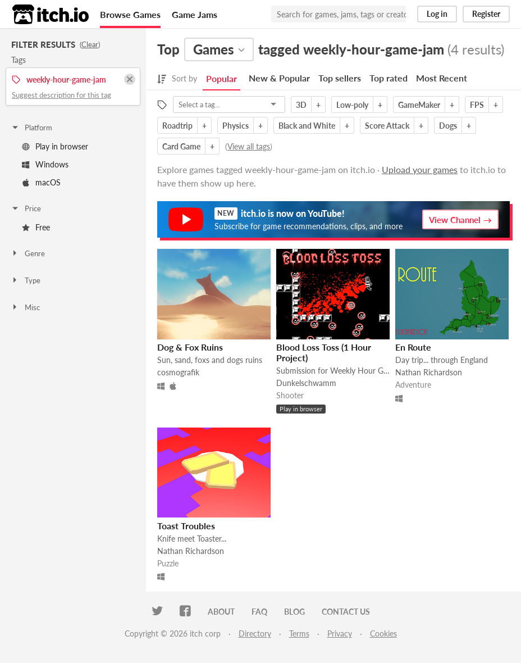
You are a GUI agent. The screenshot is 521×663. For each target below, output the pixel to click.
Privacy (339, 633)
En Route (413, 347)
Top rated (388, 77)
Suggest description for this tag (61, 94)
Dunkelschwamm (306, 383)
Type (25, 280)
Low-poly (352, 105)
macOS (41, 182)
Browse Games (130, 14)
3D (301, 105)
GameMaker (419, 105)
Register (486, 14)
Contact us (346, 611)
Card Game (181, 146)
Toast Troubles (186, 525)
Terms (299, 633)
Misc (25, 307)
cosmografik (178, 372)
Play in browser (55, 146)
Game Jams (194, 14)
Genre (28, 253)
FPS (477, 105)
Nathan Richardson (428, 372)
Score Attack (387, 125)
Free (36, 227)
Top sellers (339, 77)
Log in (437, 14)
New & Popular (279, 77)
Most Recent (441, 77)
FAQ (259, 611)
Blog (294, 611)
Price (26, 208)
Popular (221, 78)
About (221, 611)
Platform (31, 127)
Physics (235, 125)
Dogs (448, 125)
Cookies (383, 633)
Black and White (306, 125)
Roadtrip (177, 125)
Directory (255, 633)
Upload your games (420, 169)
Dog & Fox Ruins (190, 347)
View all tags (248, 146)
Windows (45, 164)
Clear (89, 44)
